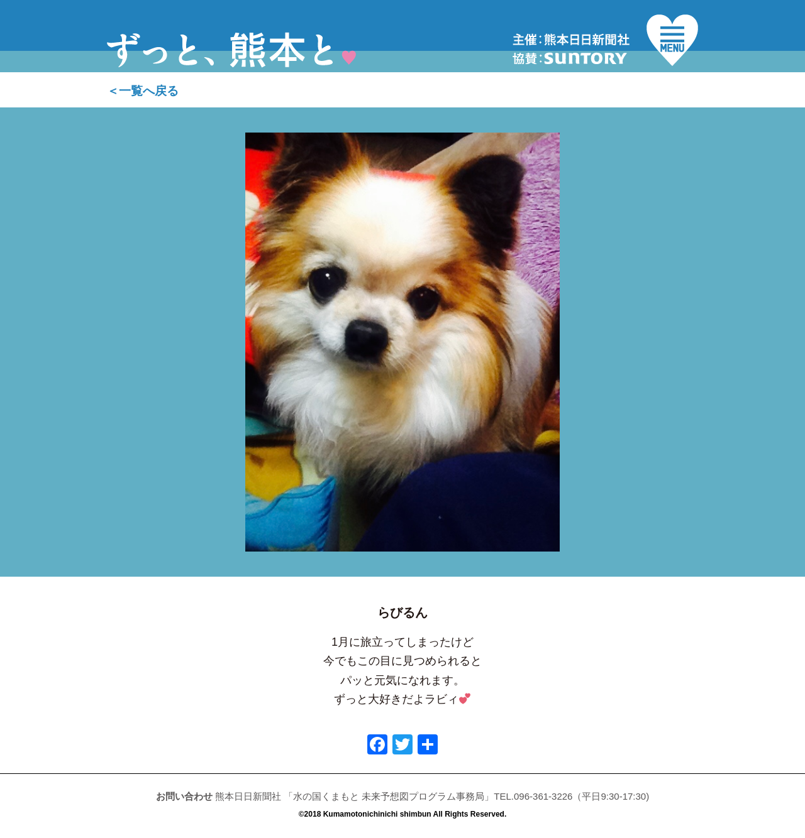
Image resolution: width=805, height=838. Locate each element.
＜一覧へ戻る (143, 90)
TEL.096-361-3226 (533, 796)
